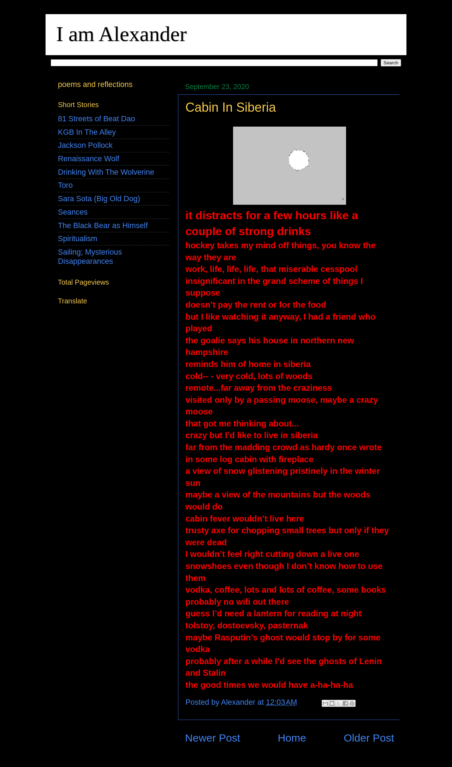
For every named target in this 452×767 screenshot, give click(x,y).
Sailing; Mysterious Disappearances (90, 257)
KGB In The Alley (87, 132)
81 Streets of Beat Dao (96, 118)
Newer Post (212, 738)
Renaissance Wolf (88, 158)
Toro (65, 185)
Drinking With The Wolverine (106, 172)
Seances (73, 212)
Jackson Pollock (85, 145)
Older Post (369, 738)
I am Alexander (121, 34)
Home (292, 738)
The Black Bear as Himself (103, 225)
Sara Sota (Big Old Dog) (99, 198)
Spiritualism (77, 238)
